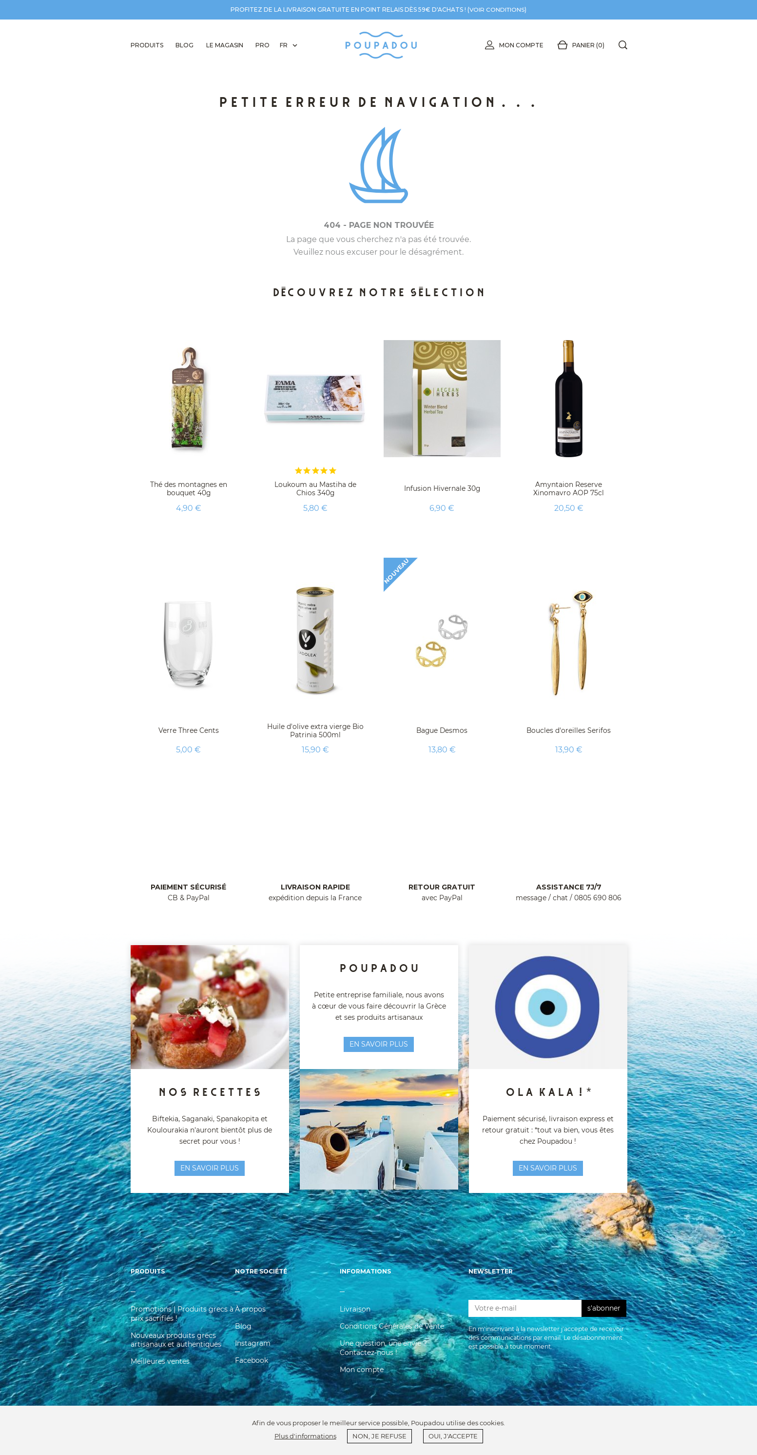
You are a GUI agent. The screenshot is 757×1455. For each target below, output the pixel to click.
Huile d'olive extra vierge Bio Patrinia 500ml (315, 730)
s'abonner (604, 1311)
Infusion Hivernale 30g (442, 488)
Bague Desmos (442, 730)
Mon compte (512, 45)
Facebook (251, 1363)
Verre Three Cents (188, 730)
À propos (250, 1312)
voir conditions (497, 9)
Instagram (253, 1346)
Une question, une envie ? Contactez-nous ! (383, 1351)
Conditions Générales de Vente (392, 1329)
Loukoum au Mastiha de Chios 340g (315, 488)
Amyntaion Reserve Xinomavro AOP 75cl (568, 488)
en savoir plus (209, 1168)
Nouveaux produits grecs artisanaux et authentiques (176, 1343)
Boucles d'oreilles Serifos (568, 730)
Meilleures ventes (160, 1364)
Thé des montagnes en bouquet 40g (188, 488)
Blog (243, 1329)
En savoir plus (548, 1168)
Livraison (355, 1312)
